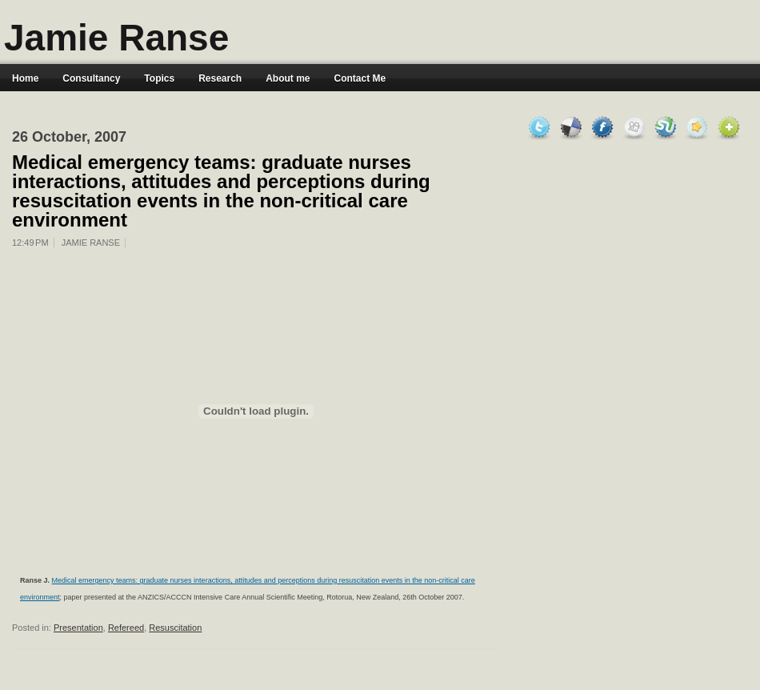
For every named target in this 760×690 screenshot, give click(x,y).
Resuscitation (175, 627)
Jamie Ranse (116, 37)
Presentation (78, 627)
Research (220, 78)
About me (288, 78)
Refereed (126, 627)
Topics (159, 78)
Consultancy (91, 78)
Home (25, 78)
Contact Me (360, 78)
